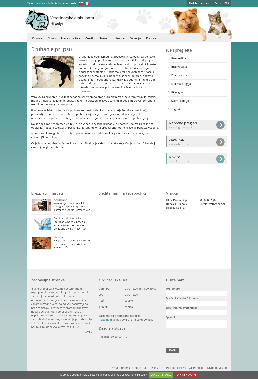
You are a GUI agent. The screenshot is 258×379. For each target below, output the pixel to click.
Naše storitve (70, 38)
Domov (37, 38)
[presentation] (196, 338)
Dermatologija (181, 84)
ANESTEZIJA (60, 199)
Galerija (135, 38)
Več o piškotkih (139, 374)
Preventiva (178, 58)
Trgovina (177, 109)
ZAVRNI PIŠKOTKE (187, 374)
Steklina (58, 237)
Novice (120, 38)
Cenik (89, 38)
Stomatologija (180, 101)
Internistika (179, 67)
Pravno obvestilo (216, 369)
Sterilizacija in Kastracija (67, 218)
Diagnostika (179, 75)
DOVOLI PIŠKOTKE (161, 374)
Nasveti (104, 38)
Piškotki (171, 369)
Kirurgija (177, 92)
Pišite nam (105, 319)
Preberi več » (84, 210)
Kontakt (151, 38)
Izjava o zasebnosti (191, 369)
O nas (52, 38)
